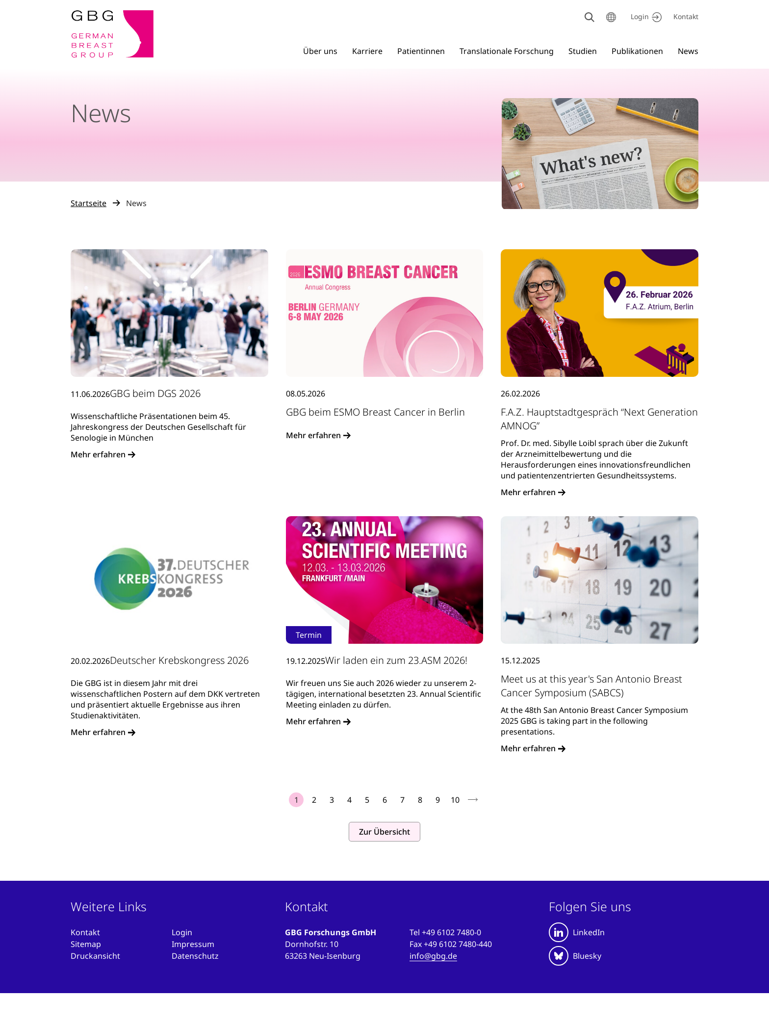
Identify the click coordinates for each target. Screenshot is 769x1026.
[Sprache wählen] (611, 17)
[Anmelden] (182, 932)
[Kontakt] (685, 17)
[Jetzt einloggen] (645, 17)
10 (455, 799)
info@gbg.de (433, 956)
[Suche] (589, 17)
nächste (472, 799)
